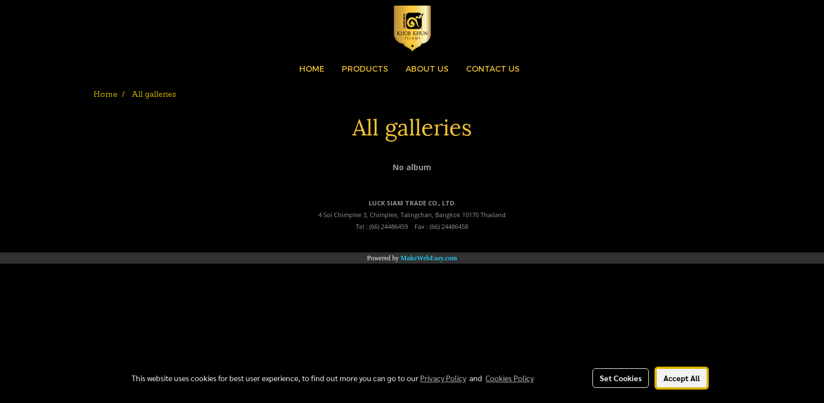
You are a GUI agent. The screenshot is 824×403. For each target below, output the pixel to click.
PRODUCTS (365, 68)
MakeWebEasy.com (429, 258)
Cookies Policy (510, 378)
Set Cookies (621, 378)
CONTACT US (493, 68)
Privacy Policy (443, 378)
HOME (311, 68)
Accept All (681, 378)
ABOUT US (427, 68)
